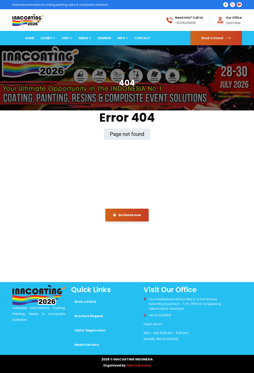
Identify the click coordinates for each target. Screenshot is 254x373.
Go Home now (127, 215)
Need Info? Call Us (189, 18)
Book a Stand (216, 38)
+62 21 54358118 (159, 315)
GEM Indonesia (138, 365)
